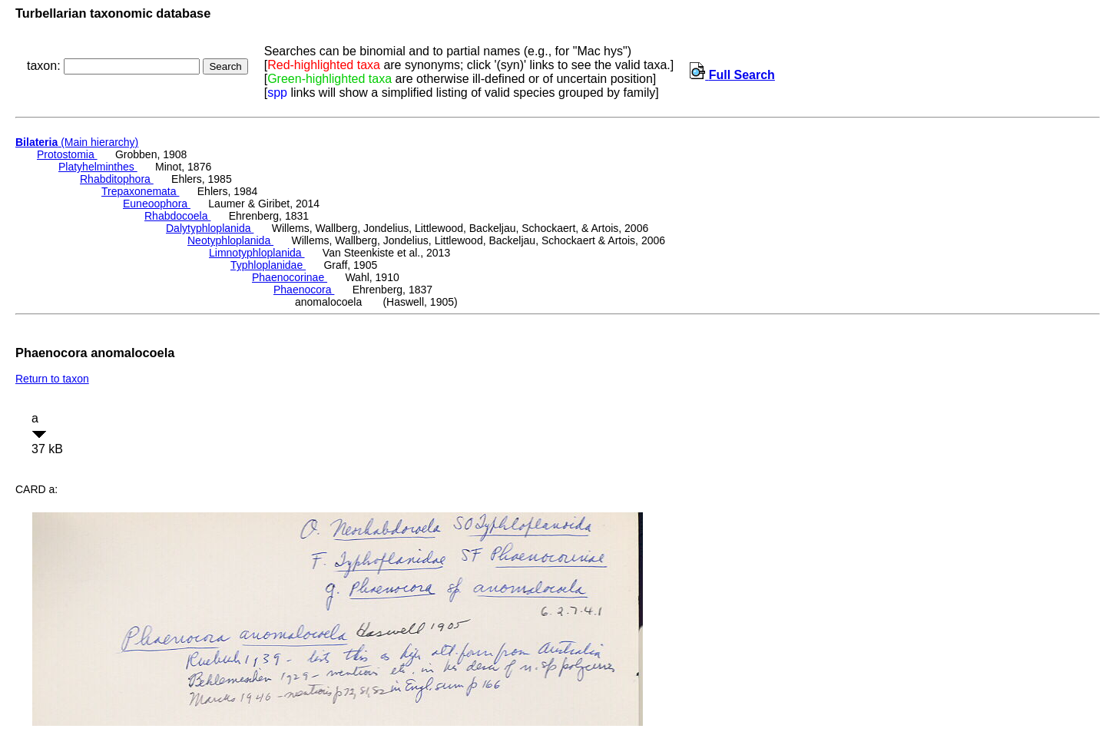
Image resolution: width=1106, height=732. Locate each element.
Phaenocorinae (289, 277)
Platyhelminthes (97, 167)
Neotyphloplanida (230, 240)
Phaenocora (303, 289)
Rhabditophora (117, 179)
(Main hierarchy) (76, 142)
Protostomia (67, 154)
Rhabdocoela (177, 216)
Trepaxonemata (140, 191)
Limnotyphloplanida (257, 253)
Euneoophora (156, 203)
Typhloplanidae (268, 265)
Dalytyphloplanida (209, 228)
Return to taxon (52, 379)
